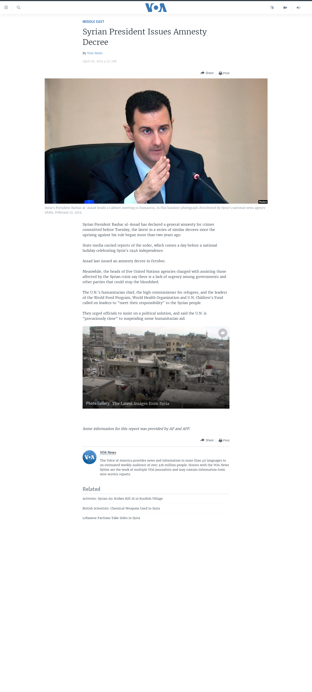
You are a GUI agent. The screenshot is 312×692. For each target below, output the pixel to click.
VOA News (95, 53)
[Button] (207, 73)
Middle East (93, 22)
